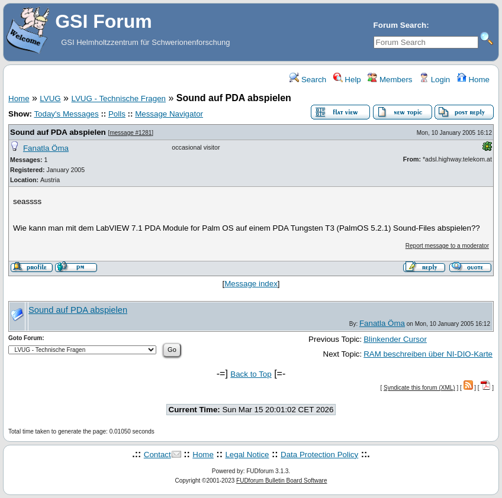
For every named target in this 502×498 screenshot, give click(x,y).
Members (390, 79)
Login (434, 79)
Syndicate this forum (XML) (419, 387)
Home (473, 79)
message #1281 (131, 133)
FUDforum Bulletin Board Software (281, 480)
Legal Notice (247, 454)
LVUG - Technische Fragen (118, 98)
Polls (116, 113)
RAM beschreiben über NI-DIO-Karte (428, 354)
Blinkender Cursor (395, 339)
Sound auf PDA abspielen (58, 132)
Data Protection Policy (319, 454)
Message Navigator (169, 113)
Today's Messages (66, 113)
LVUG (50, 98)
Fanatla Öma (46, 148)
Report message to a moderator (447, 245)
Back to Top (250, 374)
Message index (251, 283)
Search (307, 79)
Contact (157, 454)
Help (347, 79)
